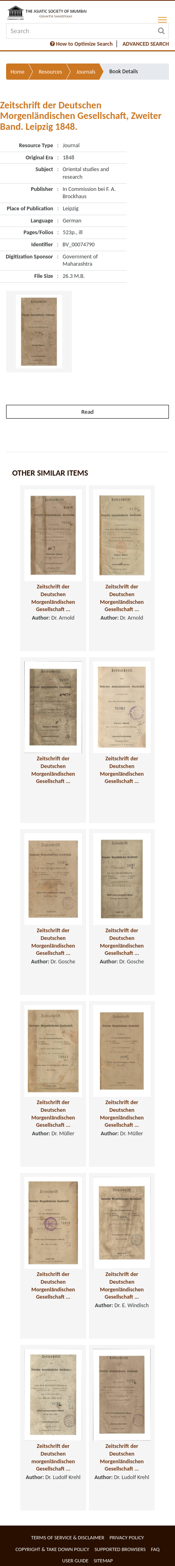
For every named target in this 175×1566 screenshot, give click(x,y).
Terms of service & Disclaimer (67, 1537)
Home (17, 71)
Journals (85, 71)
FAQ (155, 1549)
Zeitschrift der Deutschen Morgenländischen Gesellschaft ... (53, 598)
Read (87, 411)
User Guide (75, 1561)
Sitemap (103, 1561)
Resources (50, 71)
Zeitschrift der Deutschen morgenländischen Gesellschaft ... (53, 1457)
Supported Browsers (120, 1549)
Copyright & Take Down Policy (52, 1549)
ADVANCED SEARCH (146, 43)
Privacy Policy (127, 1537)
